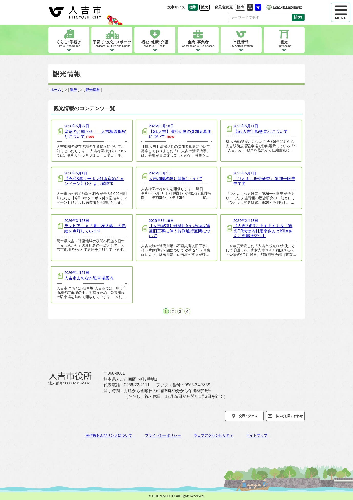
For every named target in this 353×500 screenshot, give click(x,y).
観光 (73, 90)
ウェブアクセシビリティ (213, 435)
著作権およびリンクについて (109, 435)
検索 (298, 17)
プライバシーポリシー (163, 435)
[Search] (260, 17)
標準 (241, 7)
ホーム (55, 90)
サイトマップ (256, 435)
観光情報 (93, 90)
